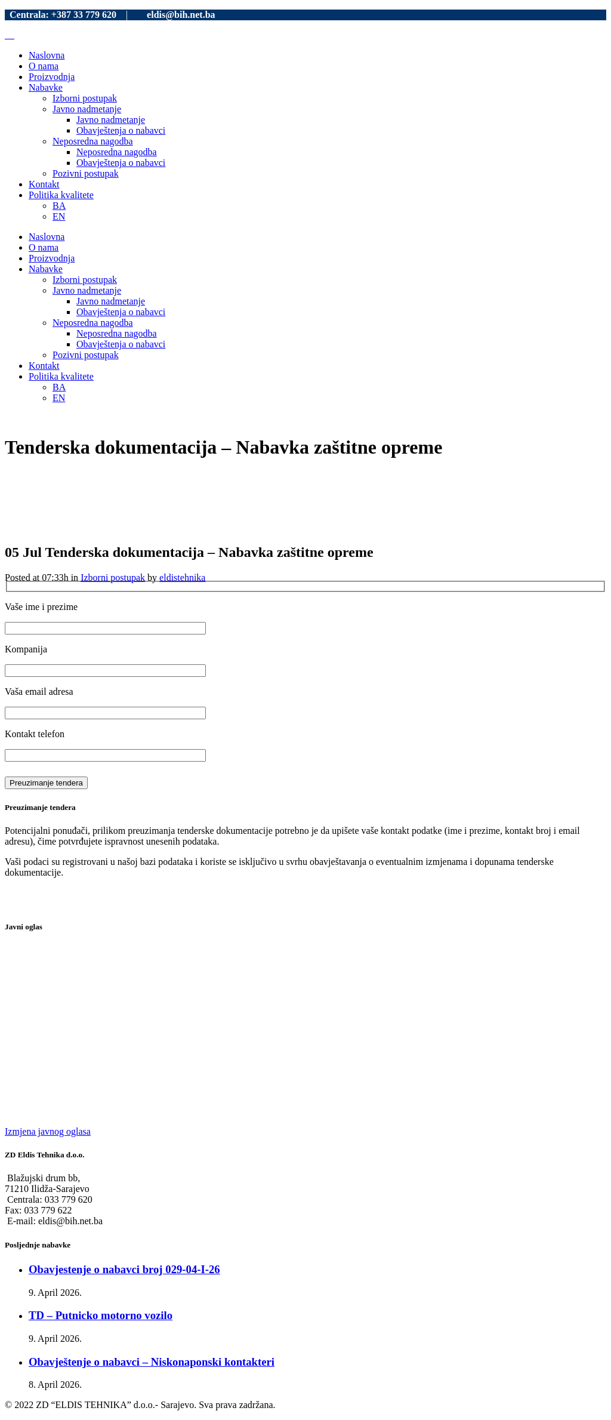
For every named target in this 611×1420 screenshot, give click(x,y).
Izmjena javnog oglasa (48, 1131)
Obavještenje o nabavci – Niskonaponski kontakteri (151, 1362)
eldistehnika (182, 577)
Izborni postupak (113, 577)
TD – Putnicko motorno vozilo (100, 1315)
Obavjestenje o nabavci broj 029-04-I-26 (124, 1269)
